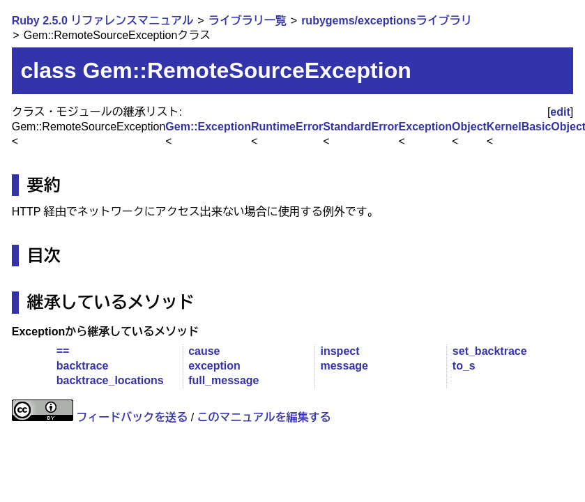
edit (560, 112)
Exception (425, 126)
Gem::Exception (208, 126)
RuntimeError (287, 126)
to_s (464, 366)
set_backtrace (490, 351)
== (63, 351)
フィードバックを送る (132, 417)
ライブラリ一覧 (247, 20)
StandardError (360, 126)
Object (469, 126)
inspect (339, 351)
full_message (223, 380)
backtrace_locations (110, 380)
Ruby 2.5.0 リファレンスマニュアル (102, 20)
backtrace (82, 366)
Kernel (504, 126)
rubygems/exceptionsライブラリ (386, 20)
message (344, 366)
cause (204, 351)
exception (214, 366)
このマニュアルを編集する (264, 417)
